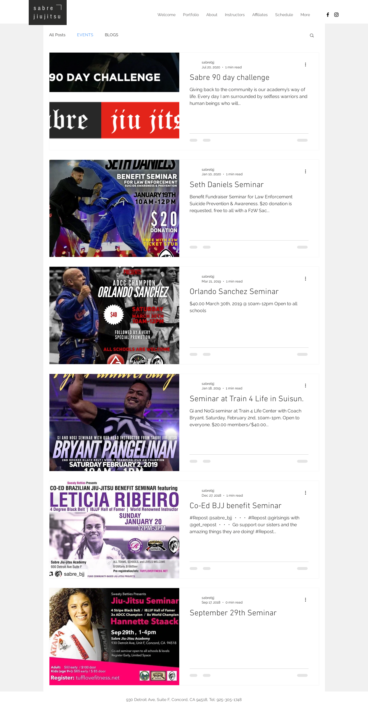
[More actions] (307, 64)
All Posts (57, 34)
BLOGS (111, 34)
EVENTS (85, 34)
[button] (312, 36)
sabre (44, 8)
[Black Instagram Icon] (336, 15)
